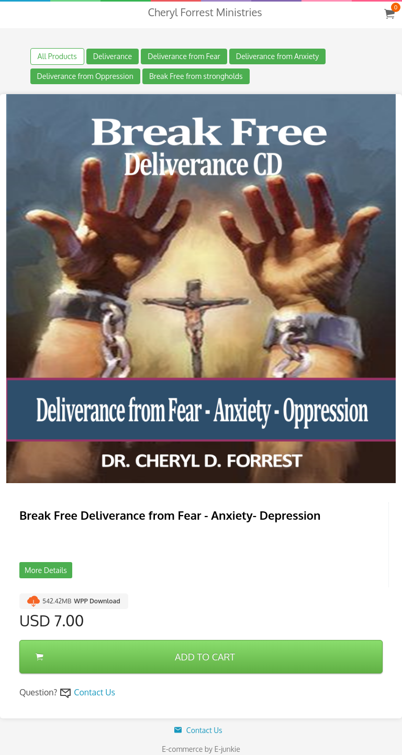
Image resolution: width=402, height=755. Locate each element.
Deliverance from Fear (184, 56)
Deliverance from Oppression (85, 76)
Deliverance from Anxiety (277, 56)
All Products (57, 56)
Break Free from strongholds (196, 76)
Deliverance (112, 56)
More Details (46, 570)
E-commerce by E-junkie (201, 749)
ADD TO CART (135, 656)
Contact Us (94, 692)
